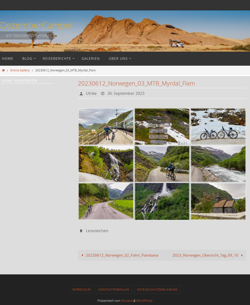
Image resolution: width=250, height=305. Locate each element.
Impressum (81, 289)
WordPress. (144, 300)
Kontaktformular (113, 289)
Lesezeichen (97, 230)
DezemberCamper (36, 25)
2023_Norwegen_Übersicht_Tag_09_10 (208, 255)
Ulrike (91, 93)
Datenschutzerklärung (157, 289)
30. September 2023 (125, 93)
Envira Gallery (20, 70)
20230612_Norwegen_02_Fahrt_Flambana (119, 255)
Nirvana (126, 300)
